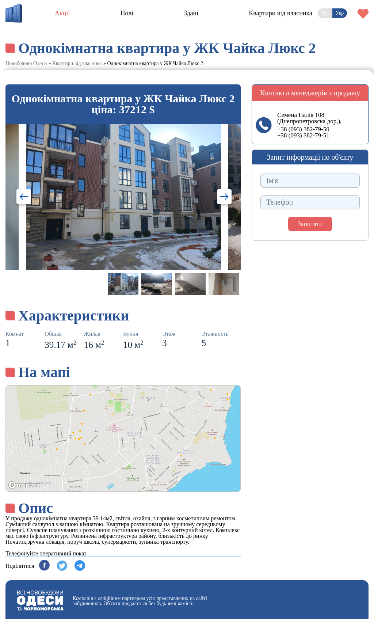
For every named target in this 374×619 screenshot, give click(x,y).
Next (220, 198)
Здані (191, 13)
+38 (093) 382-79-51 (303, 135)
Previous (26, 198)
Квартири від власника (280, 13)
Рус (325, 13)
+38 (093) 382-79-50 (303, 129)
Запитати (310, 224)
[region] (123, 438)
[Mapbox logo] (24, 485)
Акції (62, 13)
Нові (126, 13)
